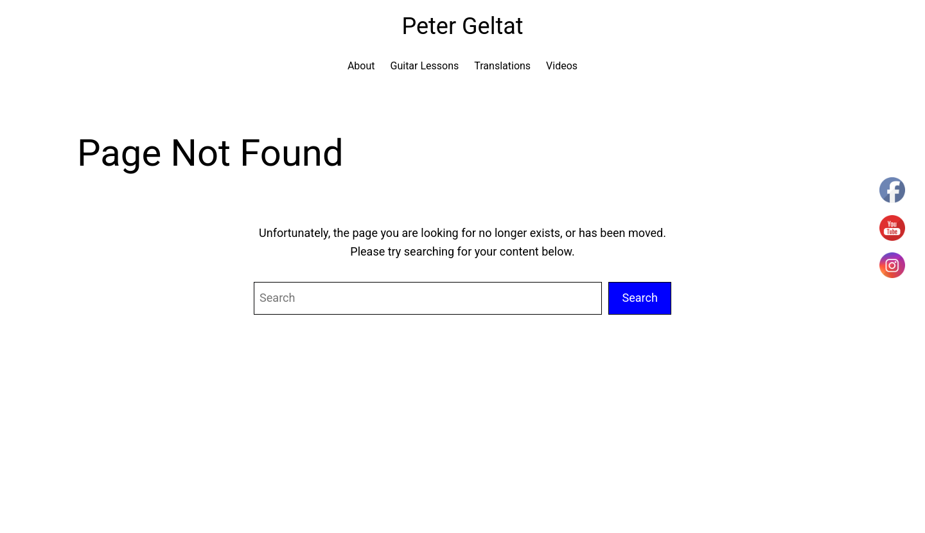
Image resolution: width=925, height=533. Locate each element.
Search (640, 297)
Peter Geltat (462, 26)
